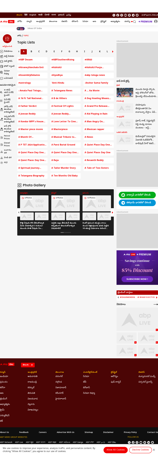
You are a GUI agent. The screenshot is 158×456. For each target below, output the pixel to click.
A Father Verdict (27, 106)
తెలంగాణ (53, 21)
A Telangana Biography (31, 176)
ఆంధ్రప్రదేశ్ (40, 21)
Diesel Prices (5, 144)
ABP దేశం (112, 442)
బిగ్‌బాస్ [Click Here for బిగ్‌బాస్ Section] (86, 387)
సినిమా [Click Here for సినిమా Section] (86, 376)
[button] (7, 41)
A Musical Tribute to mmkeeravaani (62, 137)
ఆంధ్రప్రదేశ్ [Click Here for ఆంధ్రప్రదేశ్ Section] (32, 372)
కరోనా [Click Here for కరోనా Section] (2, 387)
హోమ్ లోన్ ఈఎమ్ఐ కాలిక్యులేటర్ (7, 110)
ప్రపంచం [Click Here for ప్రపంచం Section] (4, 382)
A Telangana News (61, 90)
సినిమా (85, 21)
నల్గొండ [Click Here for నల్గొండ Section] (58, 382)
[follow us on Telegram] (133, 15)
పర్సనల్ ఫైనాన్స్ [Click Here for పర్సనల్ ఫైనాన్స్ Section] (145, 382)
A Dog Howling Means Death (97, 98)
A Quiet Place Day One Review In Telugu (64, 152)
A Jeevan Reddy (27, 114)
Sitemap (89, 433)
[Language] (28, 365)
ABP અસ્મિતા (64, 442)
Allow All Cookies (116, 450)
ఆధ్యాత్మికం (115, 21)
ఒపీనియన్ (6, 78)
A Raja (55, 160)
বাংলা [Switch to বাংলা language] (53, 15)
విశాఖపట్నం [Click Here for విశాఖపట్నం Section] (33, 410)
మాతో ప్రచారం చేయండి (150, 15)
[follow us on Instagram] (129, 15)
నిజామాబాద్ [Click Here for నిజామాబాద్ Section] (60, 387)
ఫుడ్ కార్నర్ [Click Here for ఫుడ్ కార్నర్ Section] (116, 382)
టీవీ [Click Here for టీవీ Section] (84, 382)
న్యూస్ (29, 21)
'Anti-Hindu (57, 83)
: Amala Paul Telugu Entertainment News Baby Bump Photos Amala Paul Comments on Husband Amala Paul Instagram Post (31, 91)
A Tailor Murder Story (63, 168)
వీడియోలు (6, 51)
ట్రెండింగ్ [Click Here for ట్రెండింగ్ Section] (3, 398)
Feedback (23, 433)
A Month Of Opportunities (26, 137)
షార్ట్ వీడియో (7, 56)
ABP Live (19, 442)
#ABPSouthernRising (62, 59)
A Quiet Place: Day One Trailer (31, 160)
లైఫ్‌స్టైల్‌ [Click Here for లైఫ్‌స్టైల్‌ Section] (114, 372)
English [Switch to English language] (32, 15)
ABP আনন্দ (40, 442)
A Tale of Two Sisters (97, 168)
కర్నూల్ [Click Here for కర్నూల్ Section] (31, 387)
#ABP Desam (25, 59)
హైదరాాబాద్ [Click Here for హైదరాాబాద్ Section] (60, 398)
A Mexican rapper (94, 129)
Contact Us (152, 433)
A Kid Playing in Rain (96, 114)
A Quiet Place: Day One (97, 152)
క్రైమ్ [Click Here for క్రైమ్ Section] (2, 410)
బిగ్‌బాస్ (75, 21)
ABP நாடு (101, 442)
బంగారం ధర (5, 151)
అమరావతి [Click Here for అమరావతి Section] (32, 376)
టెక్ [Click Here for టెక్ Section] (1, 421)
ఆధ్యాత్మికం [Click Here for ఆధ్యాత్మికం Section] (5, 404)
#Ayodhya (57, 75)
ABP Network (6, 442)
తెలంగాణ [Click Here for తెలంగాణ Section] (59, 372)
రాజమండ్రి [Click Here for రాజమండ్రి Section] (32, 382)
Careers (42, 433)
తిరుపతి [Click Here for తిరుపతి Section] (31, 393)
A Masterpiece (59, 129)
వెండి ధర (6, 157)
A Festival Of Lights (62, 106)
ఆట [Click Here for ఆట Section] (2, 393)
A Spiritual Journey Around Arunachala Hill (31, 168)
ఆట (94, 21)
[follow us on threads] (121, 15)
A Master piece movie (30, 129)
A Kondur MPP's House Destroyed (30, 121)
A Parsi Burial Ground (63, 145)
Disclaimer (108, 433)
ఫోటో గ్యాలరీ (7, 66)
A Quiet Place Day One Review (31, 152)
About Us (4, 433)
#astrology (24, 83)
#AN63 (88, 59)
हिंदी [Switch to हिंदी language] (25, 15)
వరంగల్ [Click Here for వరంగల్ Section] (59, 376)
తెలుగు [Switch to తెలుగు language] (19, 15)
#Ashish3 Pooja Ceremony (93, 67)
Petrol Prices (5, 137)
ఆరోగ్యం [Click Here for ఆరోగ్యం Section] (114, 376)
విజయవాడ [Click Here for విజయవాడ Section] (33, 398)
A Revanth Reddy (94, 160)
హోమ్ (19, 21)
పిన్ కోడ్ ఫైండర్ (5, 101)
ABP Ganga (78, 442)
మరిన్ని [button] (128, 21)
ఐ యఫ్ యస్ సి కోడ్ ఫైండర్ (7, 93)
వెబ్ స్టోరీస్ (6, 61)
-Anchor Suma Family (96, 83)
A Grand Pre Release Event (96, 106)
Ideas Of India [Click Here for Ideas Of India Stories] (35, 29)
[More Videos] (156, 304)
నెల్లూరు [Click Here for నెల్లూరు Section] (31, 404)
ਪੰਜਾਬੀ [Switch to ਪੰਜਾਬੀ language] (47, 15)
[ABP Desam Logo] (7, 21)
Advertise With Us (65, 433)
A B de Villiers (59, 98)
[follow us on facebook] (117, 15)
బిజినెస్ (64, 21)
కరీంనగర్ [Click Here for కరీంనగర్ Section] (59, 393)
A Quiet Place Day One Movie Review (97, 145)
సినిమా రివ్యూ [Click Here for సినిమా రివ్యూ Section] (89, 393)
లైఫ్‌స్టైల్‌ (103, 21)
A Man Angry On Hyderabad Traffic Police (99, 121)
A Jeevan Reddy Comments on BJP (61, 114)
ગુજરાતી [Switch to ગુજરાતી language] (61, 15)
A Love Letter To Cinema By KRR (65, 121)
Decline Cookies (140, 450)
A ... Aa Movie (92, 90)
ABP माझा (52, 442)
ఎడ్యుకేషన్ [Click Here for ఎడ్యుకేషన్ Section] (4, 415)
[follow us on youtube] (125, 15)
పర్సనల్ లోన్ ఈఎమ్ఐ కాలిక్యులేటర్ (7, 119)
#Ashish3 (56, 67)
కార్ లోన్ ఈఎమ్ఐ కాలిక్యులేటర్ (7, 129)
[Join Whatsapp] (137, 15)
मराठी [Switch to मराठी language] (40, 15)
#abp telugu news (95, 75)
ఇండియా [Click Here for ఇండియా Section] (4, 376)
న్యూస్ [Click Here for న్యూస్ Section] (3, 372)
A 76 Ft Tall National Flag (29, 98)
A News (89, 137)
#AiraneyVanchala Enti (31, 67)
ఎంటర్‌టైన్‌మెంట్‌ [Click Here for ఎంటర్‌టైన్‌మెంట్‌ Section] (90, 372)
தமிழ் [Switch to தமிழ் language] (68, 15)
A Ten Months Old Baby (64, 176)
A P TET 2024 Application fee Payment (32, 145)
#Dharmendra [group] (127, 297)
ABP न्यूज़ (29, 442)
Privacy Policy (130, 433)
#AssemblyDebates (29, 75)
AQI (4, 162)
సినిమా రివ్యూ (5, 72)
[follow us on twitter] (114, 15)
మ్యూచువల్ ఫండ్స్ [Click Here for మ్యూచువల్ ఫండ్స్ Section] (147, 376)
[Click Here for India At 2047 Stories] (20, 28)
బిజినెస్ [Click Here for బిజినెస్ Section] (142, 372)
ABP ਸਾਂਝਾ (90, 442)
